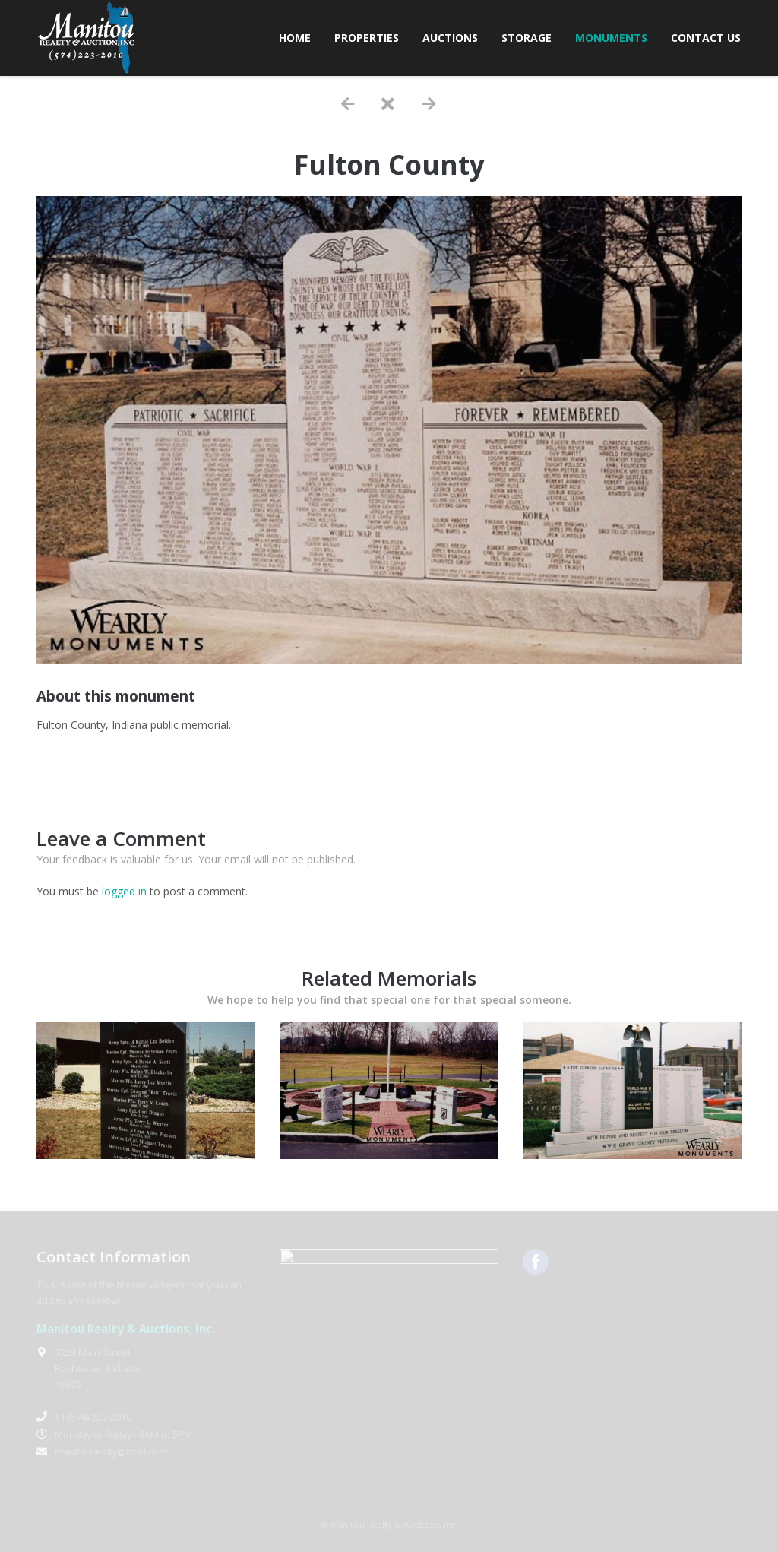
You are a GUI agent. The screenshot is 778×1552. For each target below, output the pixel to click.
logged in (124, 891)
